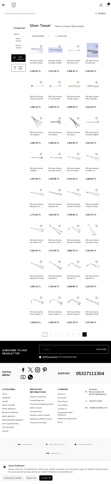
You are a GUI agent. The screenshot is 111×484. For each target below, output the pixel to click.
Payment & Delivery (38, 398)
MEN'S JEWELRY (8, 417)
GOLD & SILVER (8, 406)
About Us (61, 395)
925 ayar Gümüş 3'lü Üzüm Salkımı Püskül (73, 133)
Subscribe (101, 349)
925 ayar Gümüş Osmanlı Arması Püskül (55, 169)
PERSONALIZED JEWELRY (12, 421)
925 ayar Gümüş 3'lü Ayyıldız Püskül (36, 133)
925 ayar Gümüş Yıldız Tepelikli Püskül (92, 97)
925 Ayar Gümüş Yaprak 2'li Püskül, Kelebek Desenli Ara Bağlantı (92, 277)
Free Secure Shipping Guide (41, 405)
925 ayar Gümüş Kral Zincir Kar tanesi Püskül (73, 61)
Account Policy (36, 412)
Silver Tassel (18, 39)
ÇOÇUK (5, 432)
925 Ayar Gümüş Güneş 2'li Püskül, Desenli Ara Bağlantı (92, 241)
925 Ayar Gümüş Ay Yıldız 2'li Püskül (92, 169)
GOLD (4, 395)
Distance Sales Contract (40, 416)
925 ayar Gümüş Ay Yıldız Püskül (36, 61)
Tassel (16, 34)
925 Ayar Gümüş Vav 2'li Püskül (73, 169)
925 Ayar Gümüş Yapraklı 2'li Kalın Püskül (92, 313)
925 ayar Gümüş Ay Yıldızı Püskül (55, 61)
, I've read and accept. (58, 357)
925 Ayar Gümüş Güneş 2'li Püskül (74, 241)
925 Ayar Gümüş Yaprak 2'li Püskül (37, 277)
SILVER (5, 402)
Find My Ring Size (37, 401)
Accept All (46, 478)
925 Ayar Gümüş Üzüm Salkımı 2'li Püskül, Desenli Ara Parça (55, 313)
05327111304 (90, 374)
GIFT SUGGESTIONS (10, 425)
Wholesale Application (67, 420)
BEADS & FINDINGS (10, 413)
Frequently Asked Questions (65, 414)
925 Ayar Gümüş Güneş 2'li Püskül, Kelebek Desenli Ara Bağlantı (55, 241)
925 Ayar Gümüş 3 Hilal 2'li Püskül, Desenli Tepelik (92, 205)
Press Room (63, 402)
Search (100, 13)
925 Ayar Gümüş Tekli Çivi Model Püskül (36, 97)
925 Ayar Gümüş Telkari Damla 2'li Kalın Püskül (74, 313)
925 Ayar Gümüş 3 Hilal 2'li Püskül (73, 205)
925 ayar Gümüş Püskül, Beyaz (73, 97)
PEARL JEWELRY (9, 410)
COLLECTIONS (8, 428)
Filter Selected (18, 58)
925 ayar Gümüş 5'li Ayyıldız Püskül (55, 133)
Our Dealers (63, 406)
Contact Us (62, 410)
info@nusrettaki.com (98, 409)
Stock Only (61, 36)
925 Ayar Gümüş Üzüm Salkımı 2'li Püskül (37, 313)
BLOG (60, 423)
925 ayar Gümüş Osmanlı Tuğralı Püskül (92, 133)
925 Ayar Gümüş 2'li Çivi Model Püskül (55, 97)
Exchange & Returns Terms (41, 420)
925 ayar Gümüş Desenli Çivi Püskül (92, 61)
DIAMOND (6, 399)
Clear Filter (18, 68)
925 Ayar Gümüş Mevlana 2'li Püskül (55, 205)
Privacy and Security (38, 424)
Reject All (31, 478)
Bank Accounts (36, 409)
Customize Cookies (13, 478)
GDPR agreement (50, 357)
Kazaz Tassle (18, 46)
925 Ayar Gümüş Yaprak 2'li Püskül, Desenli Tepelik (73, 277)
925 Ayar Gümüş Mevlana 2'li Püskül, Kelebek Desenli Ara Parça (36, 205)
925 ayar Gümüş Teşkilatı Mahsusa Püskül (36, 169)
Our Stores (62, 399)
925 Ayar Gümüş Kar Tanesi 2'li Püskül (36, 241)
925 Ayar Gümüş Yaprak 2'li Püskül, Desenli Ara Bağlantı (55, 277)
